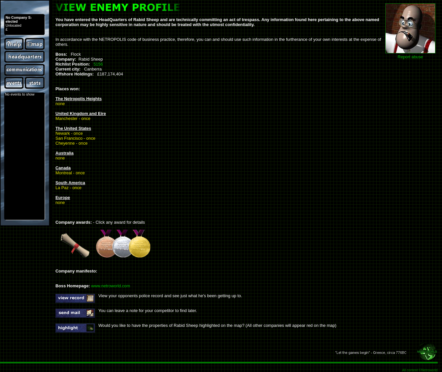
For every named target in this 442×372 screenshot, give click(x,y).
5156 (98, 64)
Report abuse (410, 56)
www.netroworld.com (110, 285)
